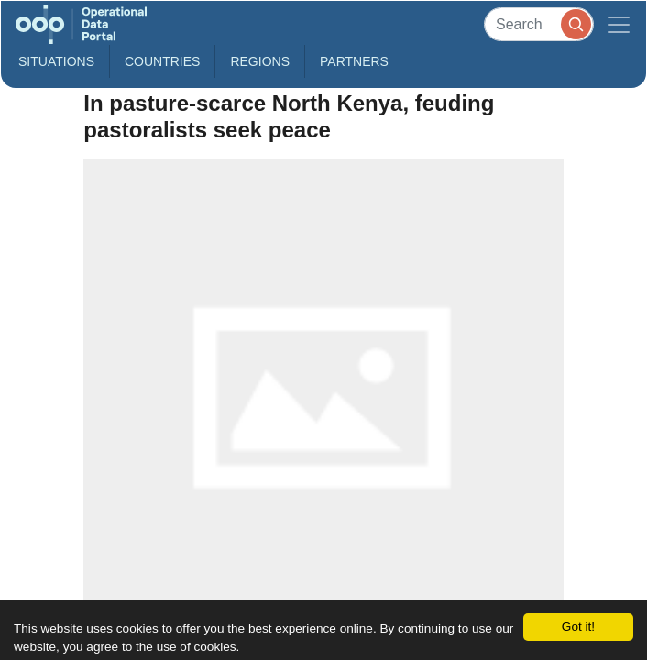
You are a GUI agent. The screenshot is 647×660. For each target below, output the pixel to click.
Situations (56, 61)
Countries (162, 61)
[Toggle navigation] (618, 24)
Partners (354, 61)
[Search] (539, 24)
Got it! (578, 626)
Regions (260, 61)
